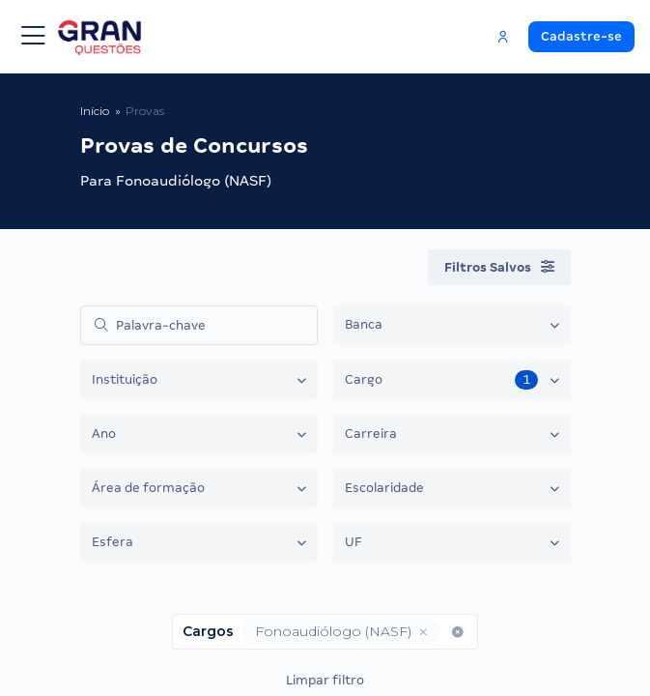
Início (94, 110)
